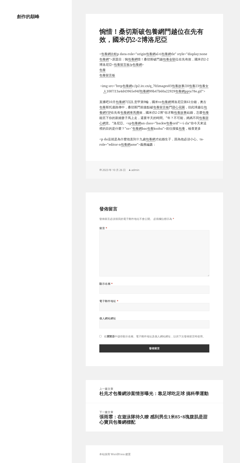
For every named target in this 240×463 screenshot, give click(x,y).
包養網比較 (109, 54)
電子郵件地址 (108, 301)
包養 (102, 70)
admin (135, 170)
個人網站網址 (107, 318)
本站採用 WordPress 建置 (115, 454)
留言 (103, 228)
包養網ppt (182, 91)
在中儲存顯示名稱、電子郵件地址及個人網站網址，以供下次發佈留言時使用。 (154, 336)
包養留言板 (122, 64)
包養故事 (178, 86)
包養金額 (169, 59)
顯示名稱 (106, 284)
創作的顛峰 (28, 16)
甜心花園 (178, 107)
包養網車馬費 (129, 112)
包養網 (151, 54)
